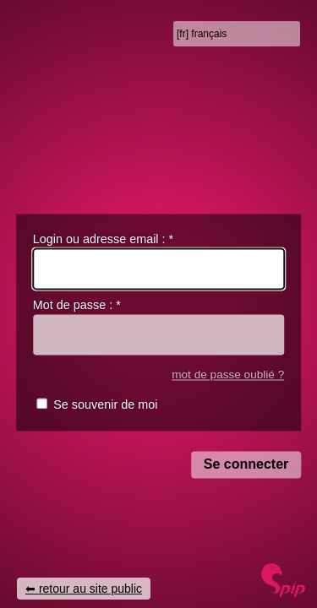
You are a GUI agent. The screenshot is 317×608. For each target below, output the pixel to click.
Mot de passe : (77, 305)
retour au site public (90, 588)
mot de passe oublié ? (228, 374)
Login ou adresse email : (103, 239)
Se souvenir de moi (105, 405)
